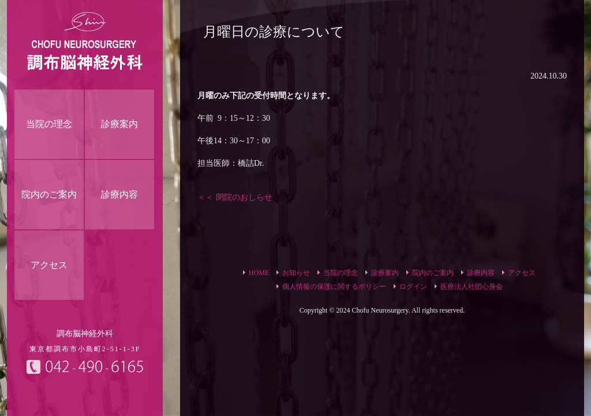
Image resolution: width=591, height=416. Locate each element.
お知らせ (296, 273)
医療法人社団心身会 (471, 287)
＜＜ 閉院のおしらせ (234, 197)
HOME (259, 273)
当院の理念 (340, 273)
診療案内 (385, 273)
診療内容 (481, 273)
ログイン (413, 287)
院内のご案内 (433, 273)
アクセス (522, 273)
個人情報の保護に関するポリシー (334, 287)
